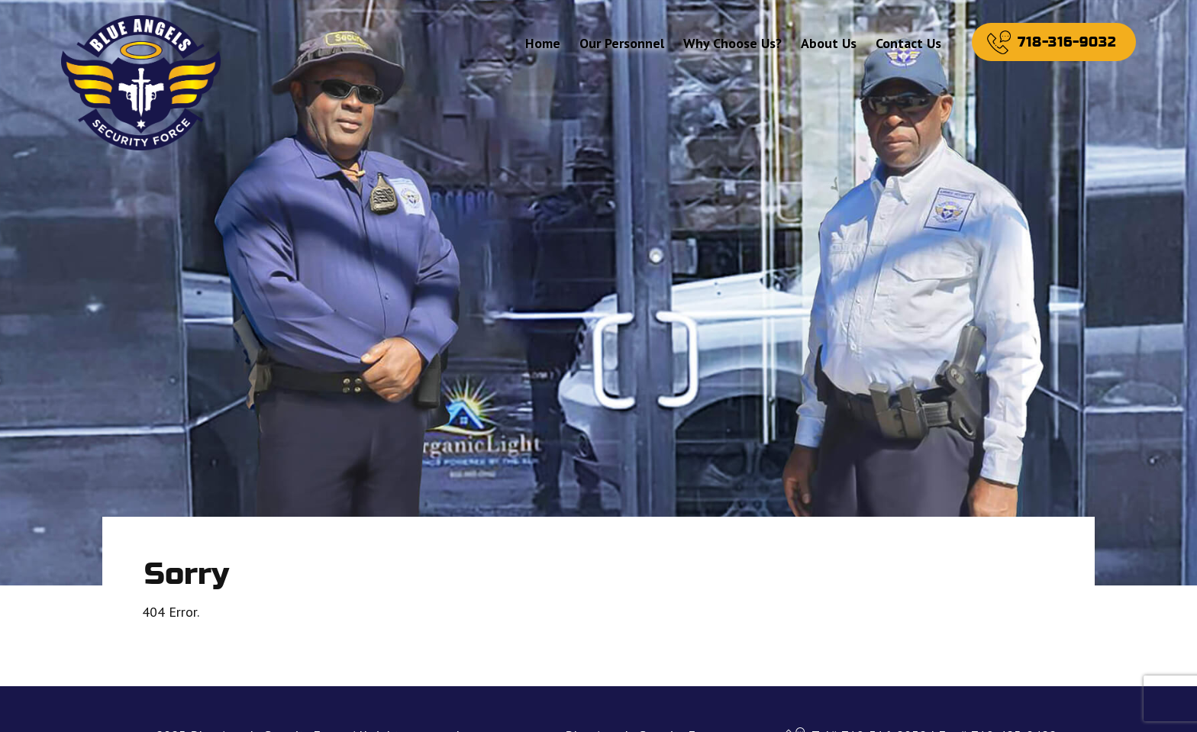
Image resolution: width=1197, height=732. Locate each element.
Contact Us (908, 43)
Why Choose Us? (732, 43)
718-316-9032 (1067, 42)
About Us (829, 43)
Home (542, 43)
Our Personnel (621, 43)
